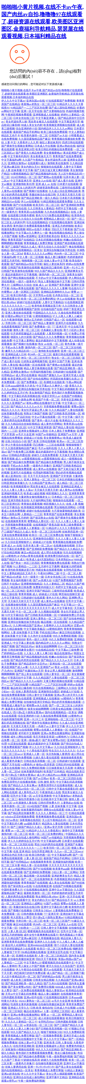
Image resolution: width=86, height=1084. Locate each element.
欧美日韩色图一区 (21, 295)
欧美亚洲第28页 (25, 149)
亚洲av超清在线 (10, 1073)
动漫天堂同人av (51, 396)
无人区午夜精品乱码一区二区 (59, 820)
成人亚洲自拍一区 (15, 476)
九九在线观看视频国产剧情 (24, 309)
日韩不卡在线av (10, 583)
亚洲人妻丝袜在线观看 (18, 312)
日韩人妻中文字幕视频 (39, 695)
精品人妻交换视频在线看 (38, 368)
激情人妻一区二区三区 (26, 330)
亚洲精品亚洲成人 (71, 486)
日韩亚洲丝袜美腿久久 (14, 483)
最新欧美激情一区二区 (37, 893)
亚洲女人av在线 (42, 180)
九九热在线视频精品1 (57, 212)
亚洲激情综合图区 (43, 538)
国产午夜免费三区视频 (21, 451)
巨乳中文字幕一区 (21, 795)
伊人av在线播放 (30, 201)
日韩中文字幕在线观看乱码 (62, 788)
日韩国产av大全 (58, 135)
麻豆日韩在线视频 (70, 632)
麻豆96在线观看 (22, 924)
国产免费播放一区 (39, 326)
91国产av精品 (51, 903)
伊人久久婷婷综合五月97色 (24, 841)
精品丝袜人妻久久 (71, 938)
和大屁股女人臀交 (21, 917)
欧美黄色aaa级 (61, 868)
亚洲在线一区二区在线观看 (65, 663)
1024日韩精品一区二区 (23, 177)
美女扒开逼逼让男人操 (34, 410)
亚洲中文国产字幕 (59, 361)
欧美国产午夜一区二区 (46, 399)
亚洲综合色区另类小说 (14, 854)
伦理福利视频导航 (40, 371)
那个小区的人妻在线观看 (68, 945)
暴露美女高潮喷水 (15, 708)
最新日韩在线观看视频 (66, 354)
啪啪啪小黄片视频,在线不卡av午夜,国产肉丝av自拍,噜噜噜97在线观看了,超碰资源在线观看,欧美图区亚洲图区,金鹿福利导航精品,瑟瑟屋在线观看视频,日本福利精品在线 (42, 21)
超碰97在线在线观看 (29, 302)
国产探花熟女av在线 (42, 517)
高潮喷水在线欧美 (54, 382)
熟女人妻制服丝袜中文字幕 (54, 281)
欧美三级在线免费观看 (54, 132)
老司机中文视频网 (29, 733)
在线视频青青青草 (15, 521)
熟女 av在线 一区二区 (50, 344)
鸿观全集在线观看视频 (49, 569)
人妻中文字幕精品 (52, 302)
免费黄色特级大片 (43, 587)
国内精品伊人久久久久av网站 (55, 128)
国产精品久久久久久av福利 (26, 681)
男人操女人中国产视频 (31, 966)
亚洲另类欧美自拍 (48, 236)
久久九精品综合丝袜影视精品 (22, 424)
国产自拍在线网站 (38, 378)
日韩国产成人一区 (54, 319)
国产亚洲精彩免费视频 (39, 549)
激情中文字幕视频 (72, 830)
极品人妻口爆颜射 (55, 257)
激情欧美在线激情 (58, 163)
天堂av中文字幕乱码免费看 (21, 993)
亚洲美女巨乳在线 (57, 952)
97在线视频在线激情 (61, 222)
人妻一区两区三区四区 (26, 291)
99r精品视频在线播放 (33, 952)
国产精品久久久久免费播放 (49, 337)
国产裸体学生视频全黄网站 (17, 145)
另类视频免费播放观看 (56, 406)
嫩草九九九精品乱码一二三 (21, 351)
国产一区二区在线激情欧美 (37, 879)
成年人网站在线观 (21, 736)
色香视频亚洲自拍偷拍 (67, 879)
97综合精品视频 (10, 552)
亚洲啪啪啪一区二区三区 (59, 719)
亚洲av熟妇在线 (66, 145)
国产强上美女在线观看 (29, 674)
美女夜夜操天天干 (40, 156)
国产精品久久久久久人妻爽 (51, 288)
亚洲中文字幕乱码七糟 (54, 907)
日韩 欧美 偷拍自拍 (41, 1007)
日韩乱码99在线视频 (68, 764)
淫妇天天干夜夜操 (62, 229)
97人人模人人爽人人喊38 (67, 316)
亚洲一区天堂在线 (31, 111)
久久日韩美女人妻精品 (41, 208)
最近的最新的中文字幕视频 (21, 274)
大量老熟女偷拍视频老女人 (34, 496)
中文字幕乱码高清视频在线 (24, 396)
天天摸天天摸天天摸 (69, 194)
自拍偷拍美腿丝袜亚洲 (21, 959)
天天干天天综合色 (38, 476)
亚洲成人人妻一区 (34, 754)
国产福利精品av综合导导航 (26, 264)
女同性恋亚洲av (72, 569)
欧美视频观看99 (19, 486)
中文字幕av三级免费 (67, 649)
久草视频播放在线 (48, 938)
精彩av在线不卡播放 (38, 229)
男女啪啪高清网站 (64, 507)
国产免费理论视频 (43, 987)
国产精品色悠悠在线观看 (25, 660)
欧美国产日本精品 (54, 771)
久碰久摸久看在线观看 (46, 757)
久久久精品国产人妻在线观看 (66, 410)
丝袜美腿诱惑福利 (31, 771)
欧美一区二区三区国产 (56, 920)
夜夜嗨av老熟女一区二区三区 (38, 104)
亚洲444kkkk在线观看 (40, 945)
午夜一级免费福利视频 (59, 1056)
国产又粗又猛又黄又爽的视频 (51, 170)
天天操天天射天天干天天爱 (24, 601)
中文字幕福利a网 (11, 159)
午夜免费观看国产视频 (14, 747)
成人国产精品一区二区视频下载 (65, 973)
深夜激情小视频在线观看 (19, 1049)
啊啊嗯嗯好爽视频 (12, 243)
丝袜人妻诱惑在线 (26, 691)
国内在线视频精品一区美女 (26, 250)
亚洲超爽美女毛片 (62, 875)
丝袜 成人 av (40, 284)
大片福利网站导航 (40, 500)
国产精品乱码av (25, 646)
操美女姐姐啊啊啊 (46, 646)
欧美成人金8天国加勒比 (40, 559)
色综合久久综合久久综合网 (26, 218)
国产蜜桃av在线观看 (50, 177)
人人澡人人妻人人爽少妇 (38, 653)
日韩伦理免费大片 (48, 802)
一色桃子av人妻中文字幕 (50, 726)
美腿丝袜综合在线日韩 (42, 194)
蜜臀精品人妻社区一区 (56, 218)
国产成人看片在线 (63, 180)
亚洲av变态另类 (53, 827)
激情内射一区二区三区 (52, 274)
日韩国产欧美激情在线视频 (24, 267)
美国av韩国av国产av (70, 959)
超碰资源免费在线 (47, 187)
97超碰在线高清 (30, 1060)
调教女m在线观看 (53, 809)
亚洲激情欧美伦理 (23, 184)
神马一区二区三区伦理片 (35, 357)
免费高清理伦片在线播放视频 (19, 781)
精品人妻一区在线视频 (34, 865)
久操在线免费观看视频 (53, 715)
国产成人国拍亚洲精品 (62, 107)
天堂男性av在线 (42, 295)
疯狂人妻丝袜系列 (50, 142)
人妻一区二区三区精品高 (52, 955)
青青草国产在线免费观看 (67, 156)
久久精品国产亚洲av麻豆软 (21, 938)
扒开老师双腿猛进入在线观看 (27, 333)
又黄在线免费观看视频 (14, 535)
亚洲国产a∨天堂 (67, 434)
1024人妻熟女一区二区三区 (34, 1000)
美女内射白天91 (30, 166)
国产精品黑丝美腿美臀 (21, 813)
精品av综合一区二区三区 (30, 788)
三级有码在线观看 (70, 187)
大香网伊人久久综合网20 (58, 625)
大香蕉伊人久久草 (27, 142)
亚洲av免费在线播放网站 (55, 733)
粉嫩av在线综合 (72, 239)
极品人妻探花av (55, 990)
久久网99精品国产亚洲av (27, 625)
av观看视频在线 (31, 458)
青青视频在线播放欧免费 (66, 139)
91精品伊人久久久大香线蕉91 (63, 528)
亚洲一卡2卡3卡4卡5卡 (41, 1066)
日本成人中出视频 (45, 145)
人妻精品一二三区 (31, 514)
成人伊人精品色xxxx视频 (51, 775)
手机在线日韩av (49, 632)
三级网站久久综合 (21, 284)
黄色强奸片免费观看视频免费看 (32, 225)
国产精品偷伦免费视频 (21, 462)
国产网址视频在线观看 (21, 278)
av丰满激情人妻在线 (25, 802)
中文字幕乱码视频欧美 (64, 389)
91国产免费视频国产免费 (67, 580)
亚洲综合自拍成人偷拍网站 (24, 837)
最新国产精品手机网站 (26, 132)
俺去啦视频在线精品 (61, 232)
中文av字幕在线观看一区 (46, 417)
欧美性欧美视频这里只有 (46, 305)
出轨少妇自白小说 (15, 441)
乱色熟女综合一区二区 (66, 295)
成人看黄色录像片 (12, 761)
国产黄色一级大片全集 (45, 420)
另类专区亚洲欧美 (71, 399)
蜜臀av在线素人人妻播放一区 (27, 528)
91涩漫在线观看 (17, 743)
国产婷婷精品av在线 (49, 976)
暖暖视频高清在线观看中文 (43, 931)
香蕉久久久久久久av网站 (38, 253)
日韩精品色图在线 (19, 455)
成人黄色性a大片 (28, 792)
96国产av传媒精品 (46, 434)
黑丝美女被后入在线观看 (42, 121)
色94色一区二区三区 (66, 253)
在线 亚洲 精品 (21, 851)
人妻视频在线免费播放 (66, 910)
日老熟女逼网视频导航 (34, 361)
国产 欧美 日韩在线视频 (41, 441)
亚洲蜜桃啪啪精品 (31, 583)
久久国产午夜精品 (32, 159)
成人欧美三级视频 (21, 980)
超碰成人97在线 (33, 437)
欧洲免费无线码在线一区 (59, 556)
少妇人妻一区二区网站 (64, 872)
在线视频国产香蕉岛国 (46, 524)
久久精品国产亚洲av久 (42, 483)
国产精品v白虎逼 (11, 576)
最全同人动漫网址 (15, 945)
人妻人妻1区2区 (17, 427)
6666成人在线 (63, 987)
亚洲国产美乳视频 (59, 284)
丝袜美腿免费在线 (12, 413)
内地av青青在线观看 (22, 288)
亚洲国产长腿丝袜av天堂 (28, 670)
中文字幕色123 (32, 962)
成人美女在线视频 (59, 882)
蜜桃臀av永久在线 (36, 705)
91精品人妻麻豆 (74, 1070)
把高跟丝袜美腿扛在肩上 (64, 378)
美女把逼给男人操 (16, 121)
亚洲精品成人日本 (15, 354)
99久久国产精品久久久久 (49, 271)
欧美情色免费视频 (21, 757)
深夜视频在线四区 (30, 820)
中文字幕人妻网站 (23, 340)
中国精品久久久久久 (45, 312)
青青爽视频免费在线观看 (55, 563)
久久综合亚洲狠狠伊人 (18, 542)
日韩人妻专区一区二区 (56, 674)
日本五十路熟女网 (21, 399)
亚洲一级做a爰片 (31, 740)
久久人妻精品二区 (54, 583)
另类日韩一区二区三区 (18, 323)
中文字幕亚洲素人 (46, 118)
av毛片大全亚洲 (25, 434)
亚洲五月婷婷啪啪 (62, 225)
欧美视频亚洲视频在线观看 (59, 125)
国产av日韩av (40, 778)
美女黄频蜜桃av (52, 152)
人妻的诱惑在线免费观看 (16, 420)
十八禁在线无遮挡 (37, 750)
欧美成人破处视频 (34, 493)
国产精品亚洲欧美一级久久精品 (39, 198)
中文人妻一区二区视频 (30, 257)
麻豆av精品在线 (30, 552)
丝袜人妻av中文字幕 (56, 260)
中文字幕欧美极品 (34, 629)
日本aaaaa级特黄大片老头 (20, 385)
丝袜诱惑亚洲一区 (72, 531)
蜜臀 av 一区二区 (15, 830)
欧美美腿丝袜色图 (18, 618)
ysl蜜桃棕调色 (54, 629)
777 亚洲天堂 (59, 326)
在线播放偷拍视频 (64, 545)
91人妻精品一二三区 (25, 566)
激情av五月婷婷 (33, 319)
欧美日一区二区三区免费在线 (46, 535)
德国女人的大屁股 (21, 337)
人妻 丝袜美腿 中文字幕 (19, 170)
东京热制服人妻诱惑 (58, 754)
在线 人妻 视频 (74, 503)
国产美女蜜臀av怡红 (54, 740)
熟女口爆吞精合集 (65, 1053)
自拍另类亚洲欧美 (42, 851)
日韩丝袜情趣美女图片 (21, 649)
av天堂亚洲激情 (42, 795)
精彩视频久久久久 (56, 493)
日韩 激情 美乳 (46, 781)
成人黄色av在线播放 (45, 469)
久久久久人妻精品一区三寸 (51, 813)
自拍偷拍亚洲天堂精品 (37, 702)
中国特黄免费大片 (12, 889)
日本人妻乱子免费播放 (62, 430)
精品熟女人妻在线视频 (55, 823)
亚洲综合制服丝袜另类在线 (59, 250)
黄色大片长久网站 (56, 597)
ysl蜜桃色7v (68, 698)
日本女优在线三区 (23, 118)
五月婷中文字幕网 (48, 566)
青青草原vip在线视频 (30, 212)
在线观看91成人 (37, 163)
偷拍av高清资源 (45, 764)
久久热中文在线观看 (40, 636)
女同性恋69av (46, 1021)
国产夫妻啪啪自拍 (54, 111)
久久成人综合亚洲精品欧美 (65, 191)
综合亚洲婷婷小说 (26, 128)
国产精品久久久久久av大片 (26, 406)
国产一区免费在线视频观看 (29, 990)
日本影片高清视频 (70, 198)
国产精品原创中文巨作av (33, 663)
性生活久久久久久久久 (18, 538)
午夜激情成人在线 (50, 792)
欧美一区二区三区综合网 (46, 531)
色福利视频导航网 (12, 719)
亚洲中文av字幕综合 (61, 889)
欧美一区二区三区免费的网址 (38, 298)
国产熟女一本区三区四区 (25, 563)
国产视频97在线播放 (35, 191)
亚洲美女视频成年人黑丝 (33, 430)
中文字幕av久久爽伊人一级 (31, 232)
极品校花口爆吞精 (51, 267)
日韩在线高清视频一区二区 (40, 761)
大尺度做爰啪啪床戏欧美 (66, 510)
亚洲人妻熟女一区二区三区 (40, 479)
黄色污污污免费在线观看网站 (53, 215)
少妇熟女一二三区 (29, 927)
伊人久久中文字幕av (13, 100)
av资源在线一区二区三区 (38, 1025)
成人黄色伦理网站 (51, 424)
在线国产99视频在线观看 (67, 886)
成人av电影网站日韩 (20, 868)
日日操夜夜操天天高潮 (59, 768)
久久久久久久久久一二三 (16, 305)
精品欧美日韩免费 (21, 587)
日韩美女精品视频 (60, 708)
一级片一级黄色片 (26, 281)
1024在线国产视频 (37, 806)
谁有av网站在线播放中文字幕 (43, 403)
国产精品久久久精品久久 (68, 549)
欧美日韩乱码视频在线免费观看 (54, 149)
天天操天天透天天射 (71, 455)
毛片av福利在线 (47, 448)
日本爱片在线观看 (67, 184)
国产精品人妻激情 (43, 323)
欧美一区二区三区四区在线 (66, 778)
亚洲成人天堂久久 (18, 1007)
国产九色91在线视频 (55, 983)
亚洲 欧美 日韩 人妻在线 (57, 1042)
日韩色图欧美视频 (31, 914)
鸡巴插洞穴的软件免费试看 (30, 973)
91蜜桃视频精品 (19, 173)
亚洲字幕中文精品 (56, 1077)
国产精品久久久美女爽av (22, 785)
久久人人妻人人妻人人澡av (17, 490)
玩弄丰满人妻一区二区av (37, 545)
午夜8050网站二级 (48, 573)
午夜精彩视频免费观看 (18, 114)
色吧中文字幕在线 (66, 208)
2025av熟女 (11, 820)
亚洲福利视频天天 (12, 493)
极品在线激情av (63, 653)
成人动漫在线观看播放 (51, 1018)
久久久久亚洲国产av (13, 403)
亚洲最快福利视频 (63, 861)
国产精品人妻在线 (63, 427)
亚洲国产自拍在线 (15, 208)
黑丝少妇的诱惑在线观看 (49, 844)
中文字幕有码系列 (18, 156)
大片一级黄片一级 (33, 576)
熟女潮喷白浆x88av (47, 896)
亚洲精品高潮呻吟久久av (55, 291)
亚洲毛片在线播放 (66, 323)
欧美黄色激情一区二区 (34, 135)
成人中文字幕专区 (62, 608)
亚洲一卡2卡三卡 (73, 267)
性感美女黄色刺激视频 (23, 1004)
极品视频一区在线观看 (32, 364)
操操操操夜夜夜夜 (71, 757)
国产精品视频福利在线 (43, 173)
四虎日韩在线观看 (72, 142)
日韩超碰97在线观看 (65, 371)
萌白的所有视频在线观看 (66, 702)
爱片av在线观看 (52, 969)
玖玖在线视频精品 (37, 222)
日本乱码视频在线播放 (49, 239)
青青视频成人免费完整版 (38, 243)
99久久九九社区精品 (47, 1049)
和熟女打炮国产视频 (36, 413)
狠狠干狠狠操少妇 (51, 1032)
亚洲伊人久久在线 (45, 941)
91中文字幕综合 (10, 507)
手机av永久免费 (14, 347)
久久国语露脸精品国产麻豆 (34, 139)
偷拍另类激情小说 (29, 799)
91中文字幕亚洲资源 (39, 427)
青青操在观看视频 (31, 503)
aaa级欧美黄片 (32, 823)
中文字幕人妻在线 (23, 642)
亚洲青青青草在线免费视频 (17, 941)
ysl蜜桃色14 (12, 556)
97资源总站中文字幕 (20, 677)
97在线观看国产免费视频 (60, 100)
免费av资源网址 (27, 236)
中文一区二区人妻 (70, 573)
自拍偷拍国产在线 (51, 309)
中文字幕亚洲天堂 (69, 121)
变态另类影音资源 (43, 736)
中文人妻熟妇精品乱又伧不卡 (19, 573)
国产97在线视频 (22, 205)
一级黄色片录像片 (40, 465)
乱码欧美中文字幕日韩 (54, 799)
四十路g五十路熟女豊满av (28, 712)
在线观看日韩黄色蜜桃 (21, 215)
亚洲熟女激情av (17, 163)
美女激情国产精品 (39, 392)
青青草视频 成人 (11, 458)
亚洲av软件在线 (33, 997)
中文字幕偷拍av (62, 795)
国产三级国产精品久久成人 (21, 246)
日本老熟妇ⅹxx (64, 559)
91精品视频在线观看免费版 (57, 201)
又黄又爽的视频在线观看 (58, 681)
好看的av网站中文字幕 (18, 316)
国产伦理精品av (19, 861)
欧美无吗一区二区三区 (46, 205)
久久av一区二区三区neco (68, 851)
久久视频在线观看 (48, 611)
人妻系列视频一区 (56, 333)
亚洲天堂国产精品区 (38, 590)
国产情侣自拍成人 (71, 743)
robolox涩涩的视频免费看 (20, 816)
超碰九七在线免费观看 (45, 455)
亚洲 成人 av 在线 (46, 184)
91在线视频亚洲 (74, 302)
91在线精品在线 (45, 649)
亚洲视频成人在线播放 (46, 114)
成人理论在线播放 (26, 375)
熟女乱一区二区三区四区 (66, 357)
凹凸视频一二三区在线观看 (49, 444)
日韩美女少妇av (42, 910)
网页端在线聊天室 (69, 594)
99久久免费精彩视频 (65, 636)
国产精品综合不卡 (62, 900)
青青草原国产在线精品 (21, 239)
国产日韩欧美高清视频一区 (65, 413)
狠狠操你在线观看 (51, 166)
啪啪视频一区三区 (32, 260)
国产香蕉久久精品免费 (29, 152)
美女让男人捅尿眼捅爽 (57, 670)
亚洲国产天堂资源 (60, 476)
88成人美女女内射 (31, 125)
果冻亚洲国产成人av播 (14, 667)
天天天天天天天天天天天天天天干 (30, 608)
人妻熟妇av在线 (70, 802)
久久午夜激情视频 (12, 319)
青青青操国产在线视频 (34, 882)
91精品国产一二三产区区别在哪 (29, 107)
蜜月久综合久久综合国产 (52, 246)
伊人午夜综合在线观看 (18, 444)
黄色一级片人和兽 (37, 639)
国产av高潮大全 (42, 580)
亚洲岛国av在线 (35, 100)
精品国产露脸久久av (50, 375)
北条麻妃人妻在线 (51, 330)
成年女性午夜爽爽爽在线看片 (41, 934)
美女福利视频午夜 (21, 580)
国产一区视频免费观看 (49, 1035)
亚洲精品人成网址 (31, 903)
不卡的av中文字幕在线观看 (51, 278)
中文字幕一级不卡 (72, 417)
